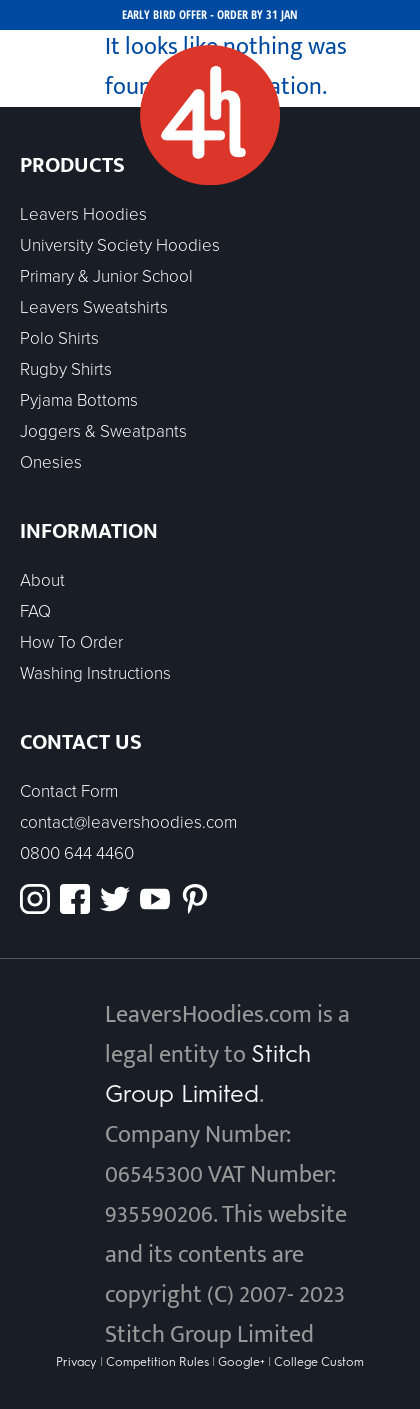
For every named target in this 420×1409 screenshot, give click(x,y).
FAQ (35, 611)
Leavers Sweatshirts (94, 307)
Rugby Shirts (66, 369)
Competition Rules (157, 1362)
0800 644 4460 (77, 853)
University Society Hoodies (120, 245)
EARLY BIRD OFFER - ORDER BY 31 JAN (210, 14)
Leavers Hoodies (83, 214)
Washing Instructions (95, 673)
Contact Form (69, 791)
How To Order (71, 642)
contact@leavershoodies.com (128, 822)
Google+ (241, 1362)
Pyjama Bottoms (79, 400)
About (42, 580)
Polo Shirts (59, 338)
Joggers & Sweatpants (103, 431)
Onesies (51, 462)
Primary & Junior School (106, 276)
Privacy (78, 1362)
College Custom (319, 1362)
